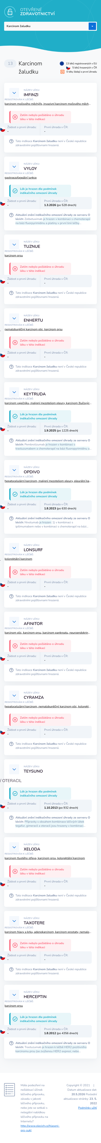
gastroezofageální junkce (21, 178)
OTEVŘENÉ (37, 12)
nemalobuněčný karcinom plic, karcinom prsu (34, 329)
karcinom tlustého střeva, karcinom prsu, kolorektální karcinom (45, 858)
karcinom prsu (14, 255)
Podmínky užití (87, 1108)
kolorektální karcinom (18, 559)
